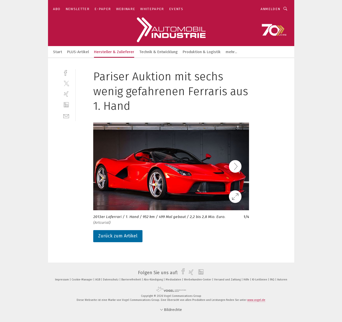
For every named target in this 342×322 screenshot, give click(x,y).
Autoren (282, 279)
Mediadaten (174, 279)
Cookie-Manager (82, 279)
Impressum (62, 279)
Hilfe (246, 279)
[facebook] (66, 72)
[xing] (66, 94)
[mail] (66, 116)
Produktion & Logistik (202, 52)
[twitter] (66, 83)
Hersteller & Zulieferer (114, 52)
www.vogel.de (256, 300)
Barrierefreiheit (131, 279)
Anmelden (270, 9)
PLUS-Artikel (78, 52)
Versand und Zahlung (227, 279)
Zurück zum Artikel (117, 236)
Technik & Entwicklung (158, 52)
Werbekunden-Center (198, 279)
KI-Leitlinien (260, 279)
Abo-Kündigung (154, 279)
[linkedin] (66, 105)
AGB (98, 279)
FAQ (272, 279)
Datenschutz (111, 279)
